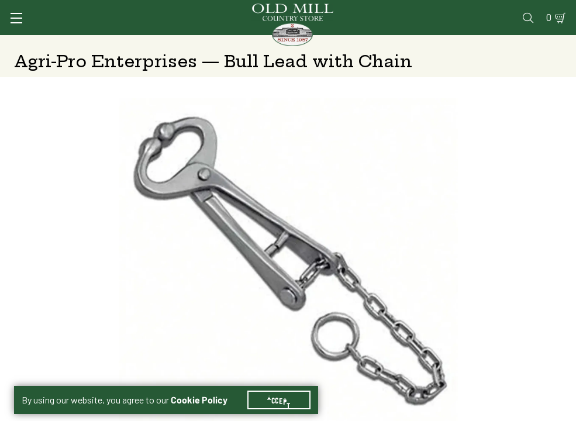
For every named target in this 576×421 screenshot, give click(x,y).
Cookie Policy (206, 386)
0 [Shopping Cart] (542, 9)
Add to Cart (463, 317)
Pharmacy (370, 9)
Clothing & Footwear (424, 43)
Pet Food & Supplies (334, 43)
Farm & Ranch (501, 43)
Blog (516, 9)
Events (478, 9)
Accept (286, 386)
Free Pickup (475, 225)
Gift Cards (426, 9)
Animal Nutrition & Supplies (229, 43)
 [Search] (548, 44)
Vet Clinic (314, 9)
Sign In (125, 9)
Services (260, 9)
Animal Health (136, 43)
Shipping (326, 225)
